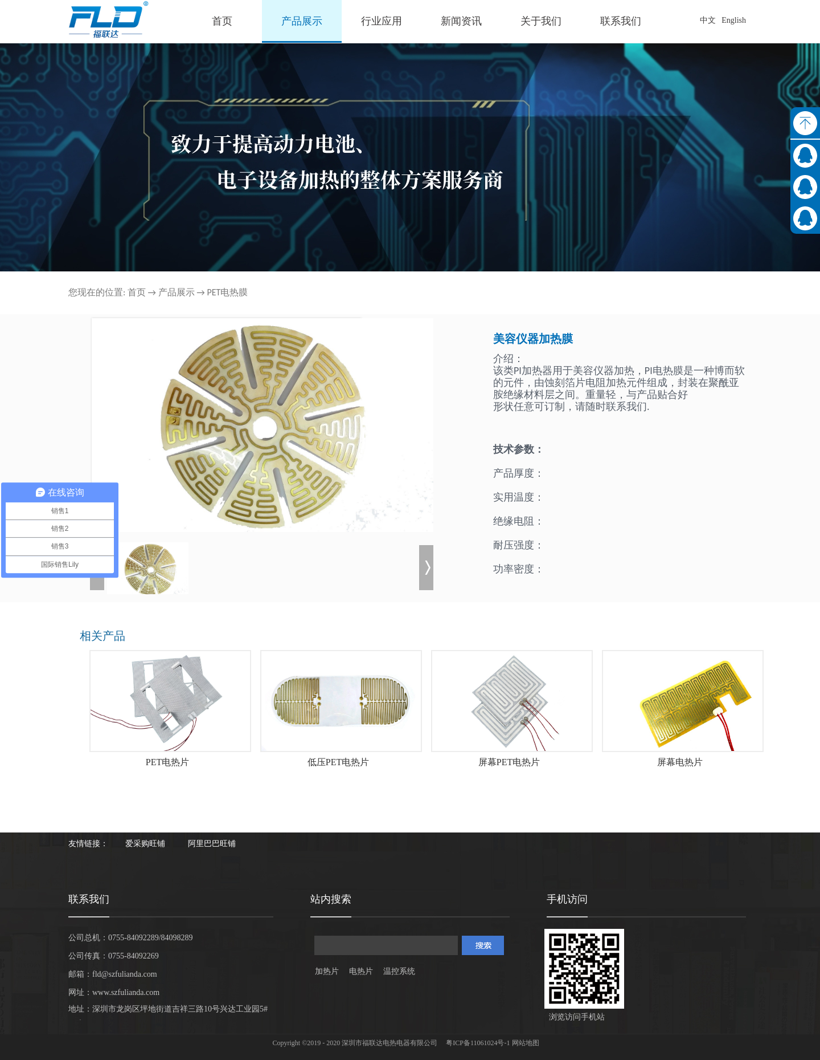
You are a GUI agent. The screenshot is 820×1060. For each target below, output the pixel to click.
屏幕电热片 (680, 762)
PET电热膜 (227, 292)
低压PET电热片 (338, 762)
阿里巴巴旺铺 (212, 843)
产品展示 (176, 292)
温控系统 (399, 971)
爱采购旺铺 (145, 843)
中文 (708, 20)
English (733, 20)
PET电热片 (167, 762)
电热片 (361, 971)
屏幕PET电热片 (509, 762)
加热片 (327, 971)
